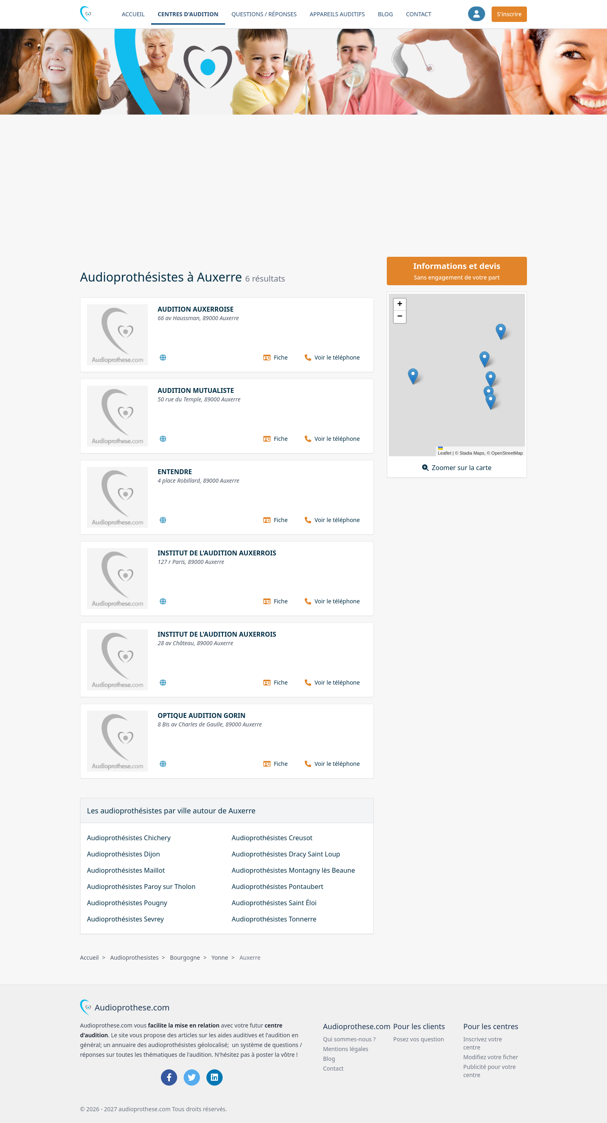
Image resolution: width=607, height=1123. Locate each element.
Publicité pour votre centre (489, 1071)
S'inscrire (509, 14)
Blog (385, 14)
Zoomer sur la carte (457, 467)
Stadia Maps (472, 453)
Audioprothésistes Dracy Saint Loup (286, 854)
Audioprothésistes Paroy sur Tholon (141, 886)
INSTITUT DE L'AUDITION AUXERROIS (217, 552)
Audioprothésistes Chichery (129, 837)
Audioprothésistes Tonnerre (274, 919)
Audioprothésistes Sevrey (125, 919)
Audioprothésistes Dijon (123, 854)
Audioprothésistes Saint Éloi (274, 902)
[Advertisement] (303, 184)
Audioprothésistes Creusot (272, 837)
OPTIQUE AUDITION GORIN (201, 715)
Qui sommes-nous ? (349, 1039)
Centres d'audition (188, 14)
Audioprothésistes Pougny (127, 902)
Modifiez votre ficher (490, 1057)
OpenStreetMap (507, 453)
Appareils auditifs (337, 14)
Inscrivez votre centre (482, 1043)
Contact (418, 14)
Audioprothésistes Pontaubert (277, 886)
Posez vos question (418, 1039)
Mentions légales (346, 1049)
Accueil (133, 14)
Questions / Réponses (264, 14)
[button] (501, 331)
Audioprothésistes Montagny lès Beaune (293, 870)
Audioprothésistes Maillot (126, 870)
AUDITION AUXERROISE (196, 309)
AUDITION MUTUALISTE (196, 390)
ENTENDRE (175, 471)
